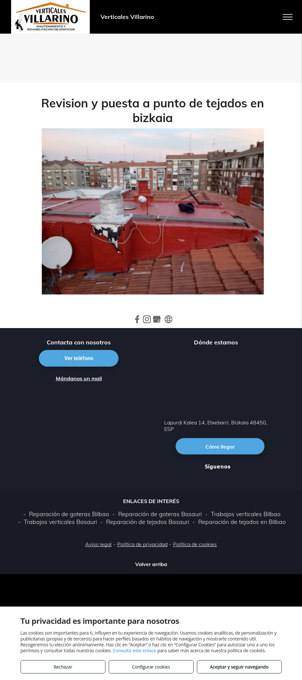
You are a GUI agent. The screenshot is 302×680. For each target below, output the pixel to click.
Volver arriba (151, 564)
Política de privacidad (142, 544)
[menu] (287, 16)
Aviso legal (98, 544)
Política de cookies (195, 544)
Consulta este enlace (134, 650)
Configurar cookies (151, 667)
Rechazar (63, 667)
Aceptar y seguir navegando (239, 667)
